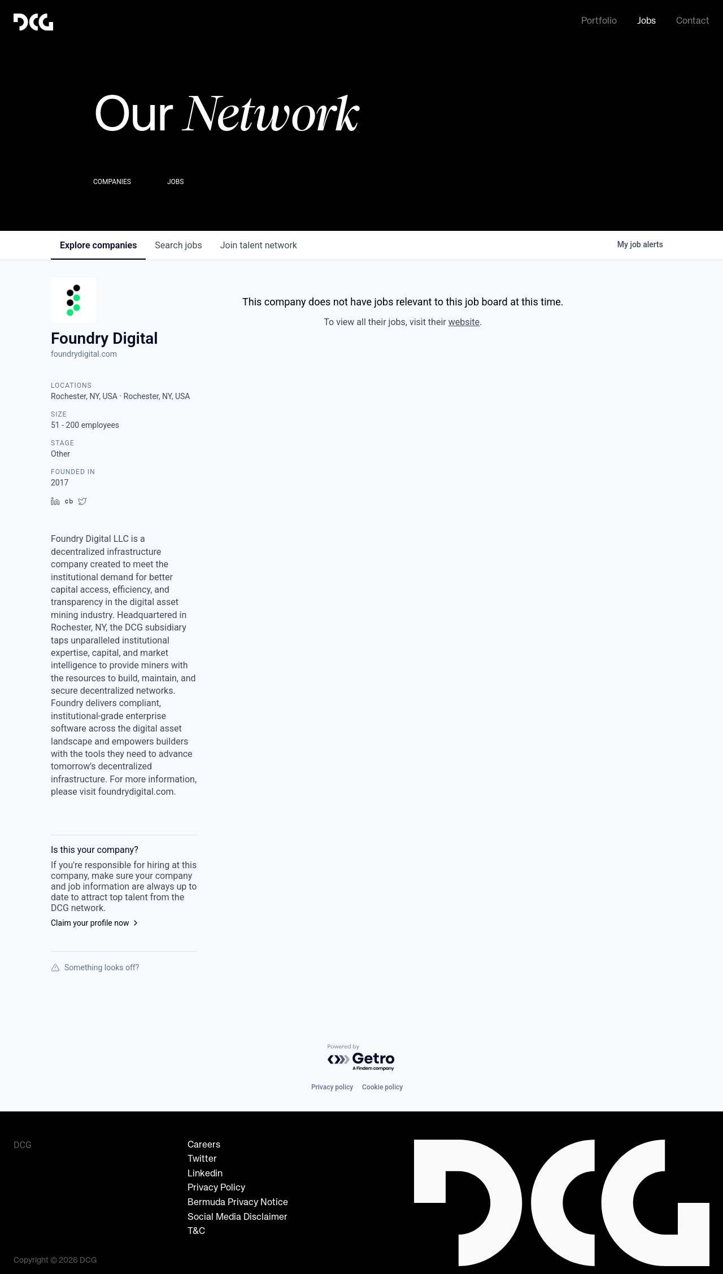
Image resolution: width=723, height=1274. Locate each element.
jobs (178, 242)
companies (98, 242)
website (464, 318)
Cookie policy (382, 1084)
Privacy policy (332, 1084)
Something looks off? (95, 964)
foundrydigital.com (84, 350)
